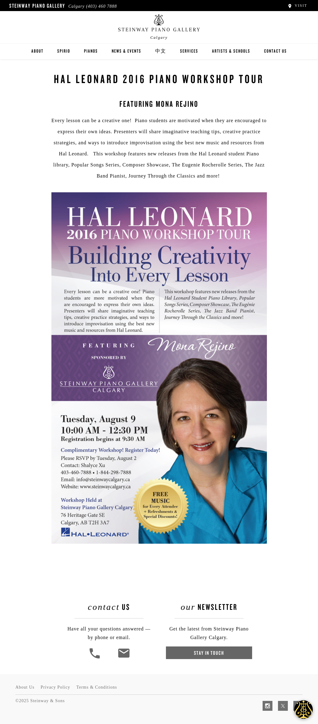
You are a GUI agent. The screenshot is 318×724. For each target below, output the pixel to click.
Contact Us (275, 51)
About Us (24, 687)
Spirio (63, 51)
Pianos (91, 51)
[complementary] (273, 690)
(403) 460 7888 (101, 6)
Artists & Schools (231, 51)
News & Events (126, 51)
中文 (160, 51)
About (37, 51)
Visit (297, 5)
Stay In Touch (209, 653)
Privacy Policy (55, 687)
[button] (95, 657)
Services (189, 51)
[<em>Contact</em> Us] (123, 657)
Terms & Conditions (96, 687)
